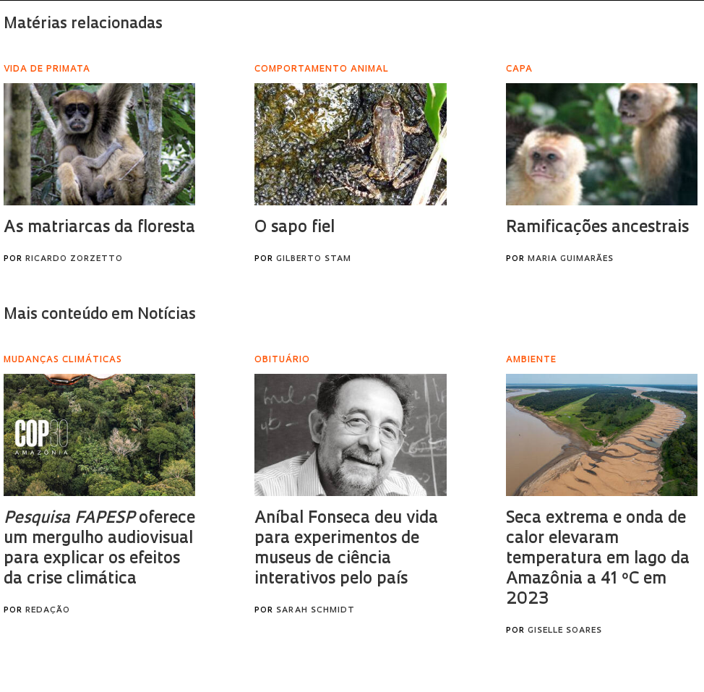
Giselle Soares (565, 631)
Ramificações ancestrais (597, 228)
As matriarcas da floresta (99, 228)
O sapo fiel (294, 228)
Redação (47, 611)
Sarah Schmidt (315, 611)
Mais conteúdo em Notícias (100, 314)
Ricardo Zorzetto (74, 259)
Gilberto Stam (313, 259)
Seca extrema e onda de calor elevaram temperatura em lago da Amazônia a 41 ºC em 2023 (598, 559)
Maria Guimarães (571, 259)
